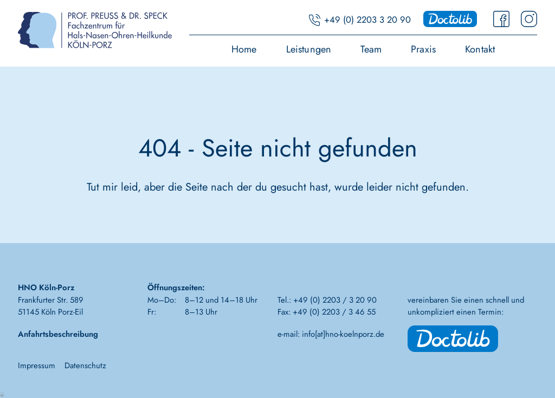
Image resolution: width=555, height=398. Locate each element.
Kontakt (480, 50)
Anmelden (2, 393)
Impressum (36, 365)
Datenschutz (85, 365)
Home (244, 50)
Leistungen (309, 50)
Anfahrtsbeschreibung (58, 334)
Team (371, 50)
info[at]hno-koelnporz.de (343, 334)
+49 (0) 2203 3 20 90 (367, 19)
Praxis (423, 50)
